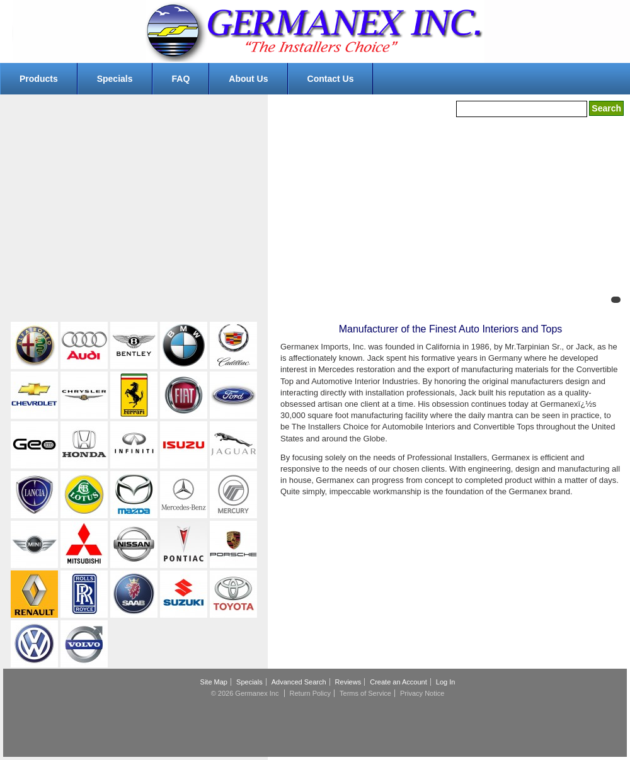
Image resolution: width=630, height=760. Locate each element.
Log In (445, 682)
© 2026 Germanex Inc (245, 693)
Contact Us (330, 79)
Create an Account (398, 682)
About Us (248, 79)
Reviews (348, 682)
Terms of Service (365, 693)
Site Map (213, 682)
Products (39, 79)
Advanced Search (299, 682)
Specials (115, 79)
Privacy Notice (422, 693)
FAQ (181, 79)
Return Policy (310, 693)
